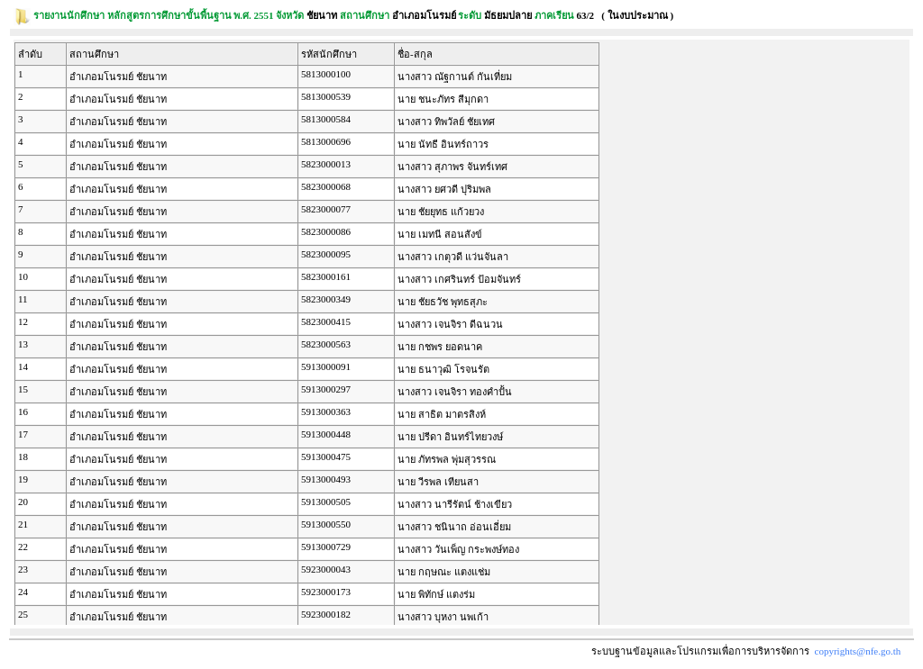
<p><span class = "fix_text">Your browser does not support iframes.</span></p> (461, 332)
